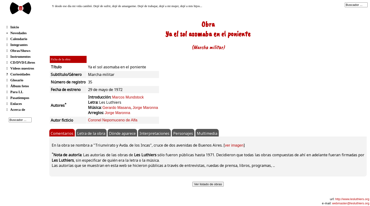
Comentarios (62, 133)
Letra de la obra (91, 133)
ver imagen (234, 145)
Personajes (183, 133)
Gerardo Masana (116, 108)
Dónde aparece (122, 133)
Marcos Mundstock (128, 97)
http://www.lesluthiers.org (352, 199)
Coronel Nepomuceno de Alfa (112, 120)
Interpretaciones (154, 133)
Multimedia (207, 133)
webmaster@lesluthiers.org (350, 203)
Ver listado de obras (208, 184)
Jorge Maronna (145, 108)
